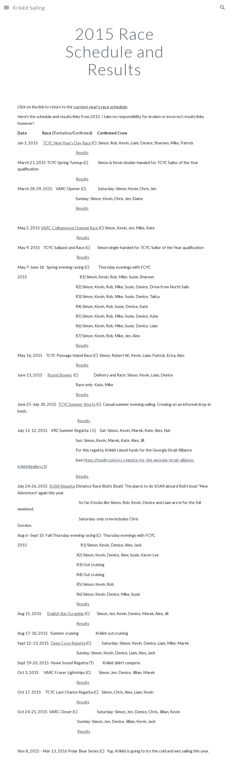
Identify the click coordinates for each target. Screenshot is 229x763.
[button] (6, 7)
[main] (114, 51)
